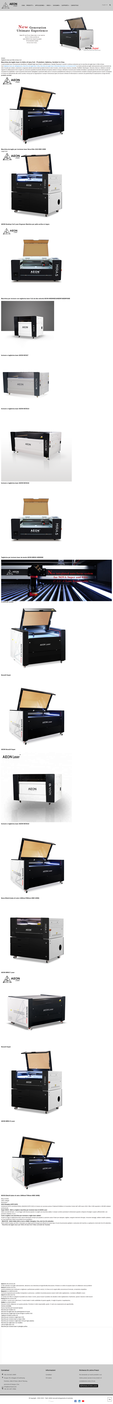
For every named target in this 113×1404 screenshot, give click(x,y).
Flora (8, 1287)
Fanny (8, 1298)
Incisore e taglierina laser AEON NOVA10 (15, 824)
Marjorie (9, 1291)
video (49, 5)
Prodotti (30, 5)
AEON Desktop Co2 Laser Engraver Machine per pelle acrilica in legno (25, 224)
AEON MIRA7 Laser (7, 972)
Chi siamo (56, 5)
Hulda (8, 1302)
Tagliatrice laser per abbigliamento (13, 66)
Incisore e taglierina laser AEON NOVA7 (14, 355)
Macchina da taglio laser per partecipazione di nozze (15, 1311)
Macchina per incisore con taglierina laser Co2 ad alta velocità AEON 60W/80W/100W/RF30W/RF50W (35, 298)
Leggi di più (4, 151)
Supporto (65, 5)
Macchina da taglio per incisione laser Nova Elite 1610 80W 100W (23, 149)
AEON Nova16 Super (8, 749)
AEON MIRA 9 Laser (8, 1121)
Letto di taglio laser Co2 (7, 1324)
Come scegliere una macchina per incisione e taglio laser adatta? (21, 1215)
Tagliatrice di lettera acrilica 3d (9, 1315)
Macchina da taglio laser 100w (31, 66)
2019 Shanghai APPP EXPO (9, 1204)
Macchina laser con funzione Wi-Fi (66, 66)
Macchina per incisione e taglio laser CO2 (12, 1317)
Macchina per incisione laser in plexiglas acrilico (14, 1326)
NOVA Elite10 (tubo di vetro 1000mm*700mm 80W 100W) (20, 1195)
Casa (23, 5)
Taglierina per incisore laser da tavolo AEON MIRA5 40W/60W (22, 557)
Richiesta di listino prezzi (89, 1386)
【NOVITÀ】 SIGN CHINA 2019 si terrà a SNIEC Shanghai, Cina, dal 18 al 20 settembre (27, 1221)
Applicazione (40, 5)
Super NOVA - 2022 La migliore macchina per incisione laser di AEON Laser (24, 1210)
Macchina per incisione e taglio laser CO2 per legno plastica (17, 1321)
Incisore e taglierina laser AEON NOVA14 (15, 408)
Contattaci (74, 5)
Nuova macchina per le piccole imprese (12, 1308)
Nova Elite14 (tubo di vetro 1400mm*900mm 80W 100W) (20, 898)
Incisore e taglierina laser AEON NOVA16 (15, 483)
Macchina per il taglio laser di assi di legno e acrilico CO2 (16, 1313)
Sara (8, 1283)
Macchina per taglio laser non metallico (12, 1322)
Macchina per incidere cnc (8, 1309)
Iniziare (3, 58)
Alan (8, 1295)
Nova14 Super (6, 1047)
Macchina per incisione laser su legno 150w (13, 1319)
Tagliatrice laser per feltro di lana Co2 (11, 60)
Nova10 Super (6, 675)
